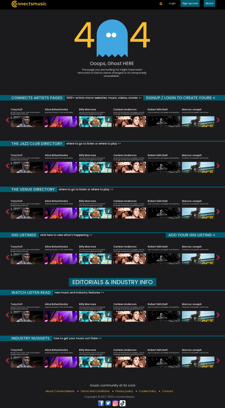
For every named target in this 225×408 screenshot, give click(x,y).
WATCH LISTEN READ (30, 292)
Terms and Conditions (95, 391)
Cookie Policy (147, 391)
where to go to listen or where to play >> (93, 143)
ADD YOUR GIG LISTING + (191, 235)
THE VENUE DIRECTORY (33, 189)
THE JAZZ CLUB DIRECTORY (36, 143)
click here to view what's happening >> (65, 235)
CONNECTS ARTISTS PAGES (36, 98)
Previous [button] (7, 119)
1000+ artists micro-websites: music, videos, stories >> (104, 98)
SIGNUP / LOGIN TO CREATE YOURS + (180, 98)
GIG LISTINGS (23, 235)
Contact (167, 391)
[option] (27, 116)
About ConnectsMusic (60, 391)
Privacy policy (124, 391)
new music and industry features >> (79, 292)
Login (172, 3)
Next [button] (218, 119)
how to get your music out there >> (77, 338)
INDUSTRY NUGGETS (30, 338)
